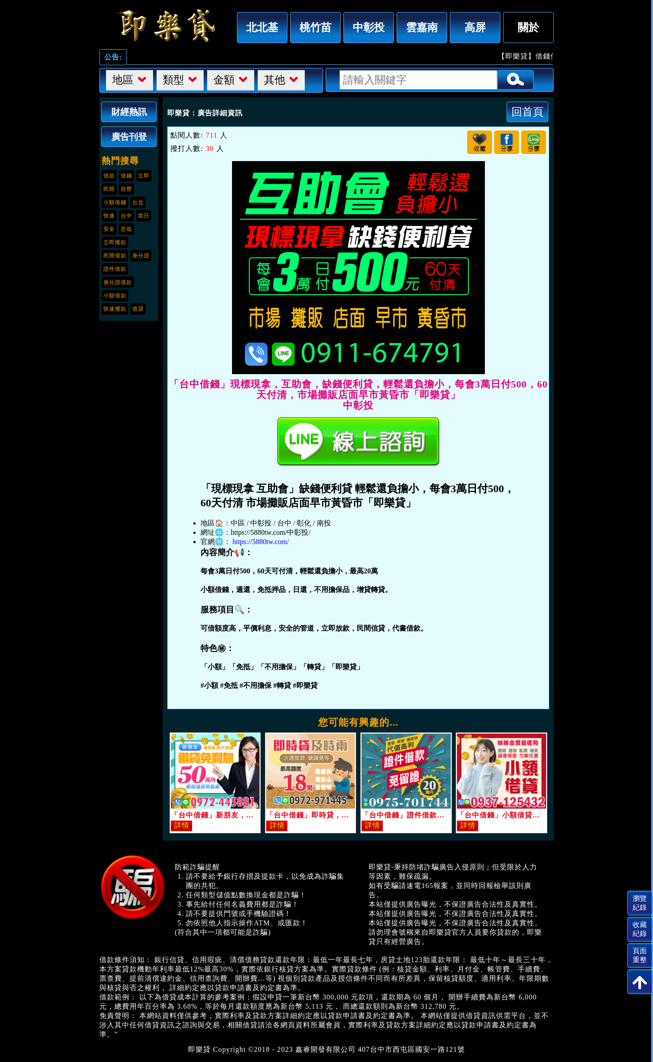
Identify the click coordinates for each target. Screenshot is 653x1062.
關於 (528, 27)
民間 (109, 189)
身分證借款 (117, 282)
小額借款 (114, 295)
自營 (126, 189)
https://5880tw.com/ (260, 541)
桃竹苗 (315, 27)
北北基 (262, 27)
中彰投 (369, 27)
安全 (109, 229)
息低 (126, 229)
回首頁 (527, 112)
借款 (109, 176)
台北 (138, 202)
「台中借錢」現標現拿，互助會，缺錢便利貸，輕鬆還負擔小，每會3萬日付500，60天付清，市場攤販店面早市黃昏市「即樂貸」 (165, 25)
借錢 (126, 176)
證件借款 (114, 269)
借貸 (138, 309)
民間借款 (114, 256)
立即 (143, 176)
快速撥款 (114, 309)
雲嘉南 (422, 27)
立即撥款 (114, 242)
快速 (109, 216)
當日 (143, 216)
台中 (126, 216)
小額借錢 (114, 202)
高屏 (475, 27)
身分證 (140, 256)
